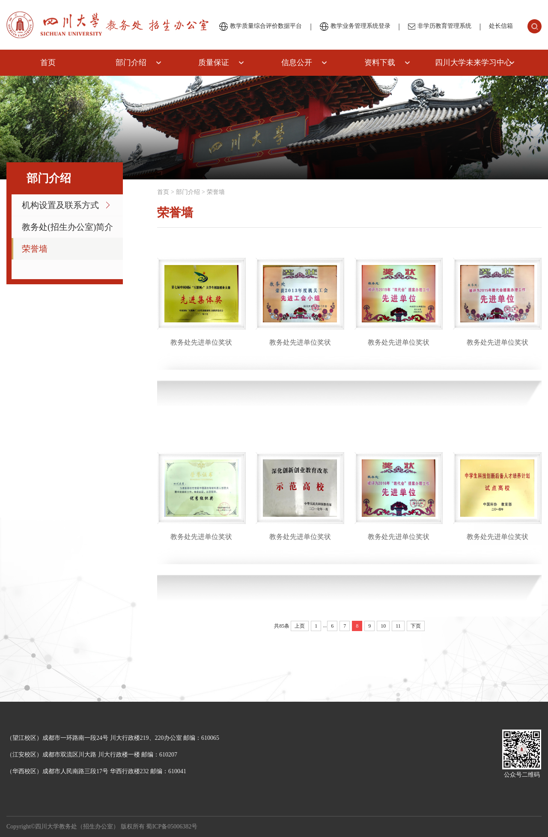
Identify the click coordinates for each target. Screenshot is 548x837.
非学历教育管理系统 (439, 26)
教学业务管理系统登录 (355, 26)
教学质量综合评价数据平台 (260, 26)
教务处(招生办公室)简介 (67, 227)
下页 (416, 626)
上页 (300, 626)
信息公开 (296, 62)
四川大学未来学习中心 (473, 62)
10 (383, 626)
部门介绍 (131, 62)
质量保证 (213, 62)
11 (398, 626)
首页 (48, 62)
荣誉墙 (35, 248)
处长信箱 (501, 26)
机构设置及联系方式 (60, 205)
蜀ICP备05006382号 (171, 826)
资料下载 (379, 62)
